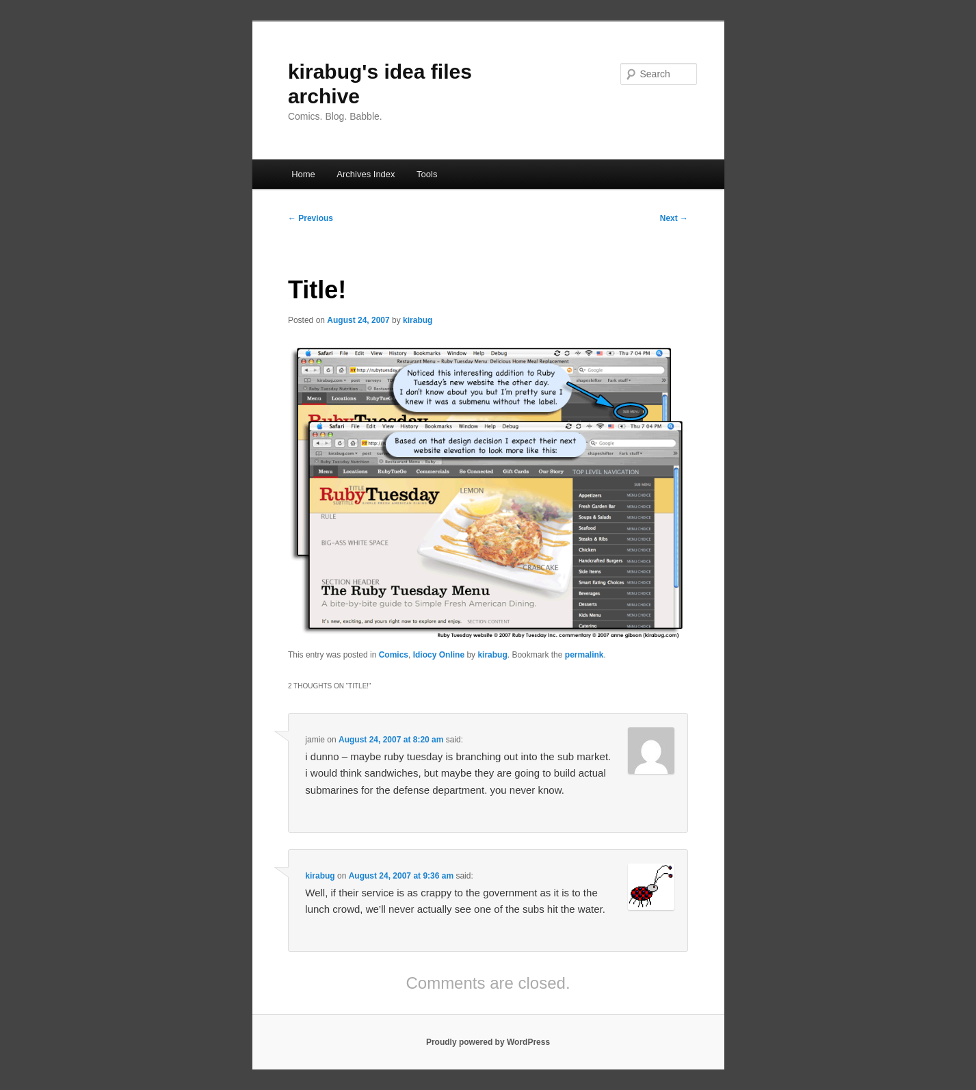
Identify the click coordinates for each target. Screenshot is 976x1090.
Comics (393, 655)
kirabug (417, 320)
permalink (584, 655)
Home (303, 174)
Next (674, 218)
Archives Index (366, 174)
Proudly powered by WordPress (488, 1042)
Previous (310, 218)
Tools (427, 174)
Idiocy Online (438, 655)
